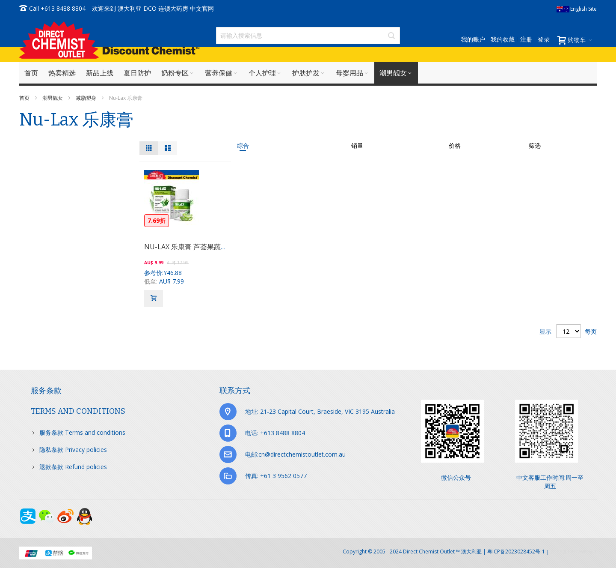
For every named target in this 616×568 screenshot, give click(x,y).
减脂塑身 (87, 98)
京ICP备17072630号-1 (574, 551)
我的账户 (473, 39)
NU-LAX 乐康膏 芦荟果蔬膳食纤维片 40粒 (207, 246)
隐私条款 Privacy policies (73, 449)
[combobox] (308, 35)
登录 (544, 39)
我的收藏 (503, 39)
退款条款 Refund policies (73, 467)
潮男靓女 (53, 98)
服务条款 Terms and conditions (82, 432)
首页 (25, 98)
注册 (526, 39)
